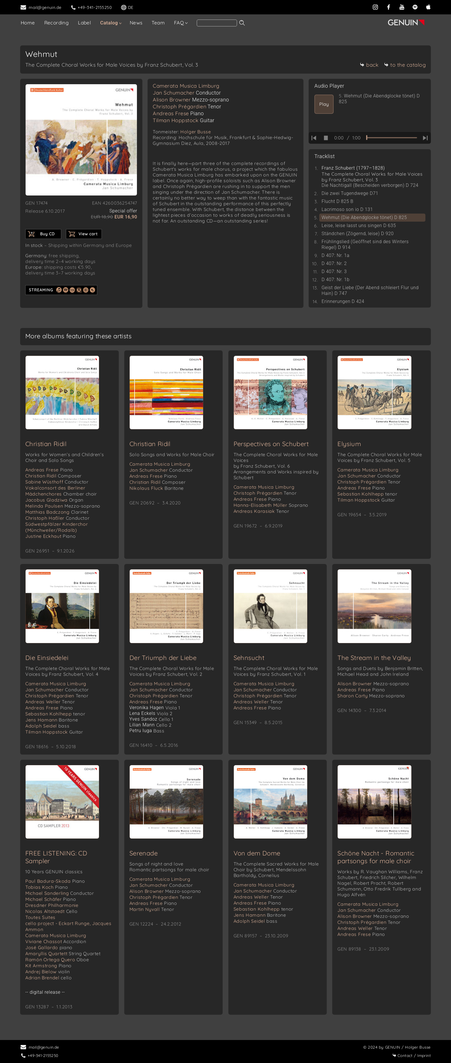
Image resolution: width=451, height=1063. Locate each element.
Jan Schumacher (187, 92)
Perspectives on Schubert (271, 445)
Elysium (349, 445)
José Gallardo (48, 950)
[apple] (428, 7)
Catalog (109, 23)
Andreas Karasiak (261, 512)
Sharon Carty (371, 697)
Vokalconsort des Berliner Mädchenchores (61, 492)
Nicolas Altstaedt (51, 914)
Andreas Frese (178, 113)
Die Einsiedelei (46, 659)
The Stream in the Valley (374, 659)
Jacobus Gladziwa (54, 501)
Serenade (143, 856)
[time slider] (391, 137)
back (369, 65)
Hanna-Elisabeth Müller (271, 506)
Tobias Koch (46, 890)
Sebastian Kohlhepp (367, 495)
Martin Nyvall (151, 912)
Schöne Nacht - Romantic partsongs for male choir (375, 860)
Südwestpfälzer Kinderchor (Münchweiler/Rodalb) (56, 528)
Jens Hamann (51, 721)
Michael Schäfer (50, 902)
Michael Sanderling (59, 896)
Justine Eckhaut (50, 537)
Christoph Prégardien (187, 106)
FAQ (179, 23)
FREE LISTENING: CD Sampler (56, 860)
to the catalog (405, 65)
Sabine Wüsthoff (57, 483)
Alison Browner (191, 99)
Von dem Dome (257, 856)
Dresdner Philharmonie (52, 908)
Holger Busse (195, 132)
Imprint (411, 1055)
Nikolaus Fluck (156, 489)
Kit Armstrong (48, 968)
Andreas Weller (50, 703)
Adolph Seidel (47, 727)
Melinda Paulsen (62, 507)
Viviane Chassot (55, 944)
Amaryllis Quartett (63, 956)
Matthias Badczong (56, 513)
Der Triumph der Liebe (162, 659)
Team (158, 23)
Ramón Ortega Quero (57, 962)
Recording (56, 23)
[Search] (217, 23)
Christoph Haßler (57, 519)
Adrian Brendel (48, 980)
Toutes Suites (40, 920)
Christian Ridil (45, 445)
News (136, 23)
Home (28, 23)
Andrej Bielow (47, 974)
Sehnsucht (249, 659)
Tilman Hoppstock (184, 120)
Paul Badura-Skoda (55, 884)
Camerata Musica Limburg (186, 85)
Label (84, 23)
